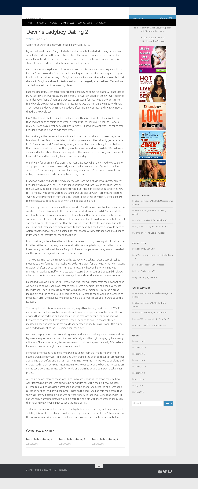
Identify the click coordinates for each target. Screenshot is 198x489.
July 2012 (138, 396)
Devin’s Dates (67, 22)
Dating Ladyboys (48, 9)
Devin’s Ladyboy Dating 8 (105, 450)
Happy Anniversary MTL (145, 282)
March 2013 (139, 384)
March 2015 (139, 365)
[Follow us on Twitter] (165, 30)
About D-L (41, 22)
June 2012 (139, 403)
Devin (31, 50)
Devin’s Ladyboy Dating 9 (39, 450)
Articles (53, 22)
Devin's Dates (34, 30)
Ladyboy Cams (85, 22)
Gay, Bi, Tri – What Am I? (156, 231)
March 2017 (139, 352)
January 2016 (140, 358)
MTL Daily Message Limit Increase (149, 276)
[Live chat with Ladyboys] (170, 30)
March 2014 (139, 371)
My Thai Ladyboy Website (155, 244)
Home (29, 22)
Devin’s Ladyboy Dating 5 (72, 450)
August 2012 (140, 390)
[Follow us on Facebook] (161, 30)
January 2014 (140, 377)
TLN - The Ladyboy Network (152, 52)
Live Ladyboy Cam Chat (144, 260)
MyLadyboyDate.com (154, 42)
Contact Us (101, 22)
